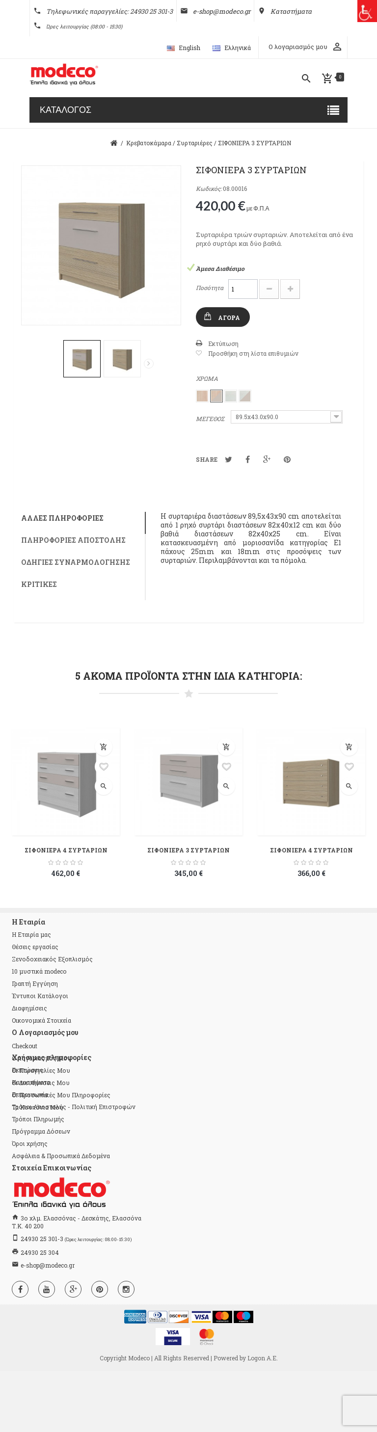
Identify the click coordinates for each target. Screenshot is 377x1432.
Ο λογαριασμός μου (41, 1058)
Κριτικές (39, 584)
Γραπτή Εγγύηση (35, 983)
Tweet (228, 459)
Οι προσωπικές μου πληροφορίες (61, 1095)
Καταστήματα (31, 1143)
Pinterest (287, 459)
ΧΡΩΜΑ (207, 378)
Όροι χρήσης (30, 1204)
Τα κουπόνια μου (37, 1107)
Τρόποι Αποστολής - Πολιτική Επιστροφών (73, 1167)
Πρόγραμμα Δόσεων (41, 1192)
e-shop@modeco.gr (48, 1326)
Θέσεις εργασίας (35, 947)
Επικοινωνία (30, 1155)
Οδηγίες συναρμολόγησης (75, 562)
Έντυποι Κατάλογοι (40, 996)
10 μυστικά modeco (39, 971)
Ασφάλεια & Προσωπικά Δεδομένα (61, 1216)
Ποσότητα (209, 288)
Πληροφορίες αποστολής (73, 540)
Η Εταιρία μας (31, 934)
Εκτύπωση (223, 343)
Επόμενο (149, 364)
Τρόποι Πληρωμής (38, 1180)
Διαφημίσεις (29, 1008)
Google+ (266, 459)
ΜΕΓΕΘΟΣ (211, 419)
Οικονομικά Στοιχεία (41, 1020)
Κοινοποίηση (247, 459)
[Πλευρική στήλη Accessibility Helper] (366, 11)
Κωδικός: (208, 188)
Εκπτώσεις (27, 1131)
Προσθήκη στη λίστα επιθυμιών (253, 353)
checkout (24, 1046)
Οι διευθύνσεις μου (41, 1083)
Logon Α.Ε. (262, 1419)
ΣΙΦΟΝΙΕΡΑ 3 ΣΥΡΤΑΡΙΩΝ (188, 850)
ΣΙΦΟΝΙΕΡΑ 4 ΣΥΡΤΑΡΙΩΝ (66, 850)
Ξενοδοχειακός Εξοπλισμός (52, 959)
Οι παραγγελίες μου (41, 1070)
